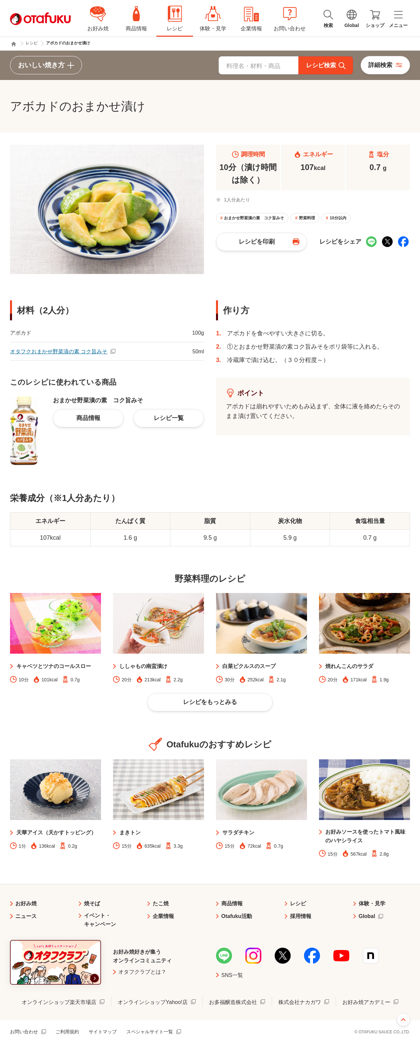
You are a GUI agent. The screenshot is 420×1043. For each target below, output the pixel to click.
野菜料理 (307, 218)
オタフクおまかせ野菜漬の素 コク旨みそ (58, 351)
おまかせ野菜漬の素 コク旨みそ (254, 218)
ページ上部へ (403, 1019)
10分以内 (338, 218)
